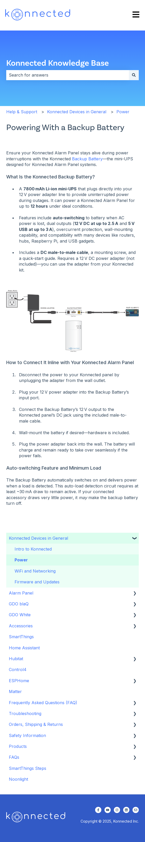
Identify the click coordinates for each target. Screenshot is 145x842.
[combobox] (67, 75)
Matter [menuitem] (15, 691)
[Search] (134, 75)
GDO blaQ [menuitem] (19, 603)
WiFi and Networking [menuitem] (35, 571)
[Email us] (136, 810)
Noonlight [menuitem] (18, 779)
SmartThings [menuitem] (21, 636)
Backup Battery (87, 158)
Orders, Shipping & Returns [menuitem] (36, 724)
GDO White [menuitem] (20, 614)
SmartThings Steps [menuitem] (27, 768)
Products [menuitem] (18, 746)
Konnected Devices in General (76, 111)
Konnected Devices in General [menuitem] (38, 538)
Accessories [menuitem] (21, 625)
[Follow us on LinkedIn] (126, 810)
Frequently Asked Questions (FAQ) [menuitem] (43, 702)
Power (122, 111)
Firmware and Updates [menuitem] (37, 581)
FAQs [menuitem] (14, 757)
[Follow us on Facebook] (98, 810)
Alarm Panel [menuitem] (21, 593)
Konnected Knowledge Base (57, 62)
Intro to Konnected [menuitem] (33, 549)
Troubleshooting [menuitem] (25, 713)
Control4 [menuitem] (18, 669)
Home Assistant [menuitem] (24, 647)
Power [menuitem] (21, 559)
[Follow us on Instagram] (117, 810)
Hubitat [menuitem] (16, 658)
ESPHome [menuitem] (19, 680)
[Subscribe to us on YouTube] (107, 810)
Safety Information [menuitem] (27, 735)
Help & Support (21, 111)
